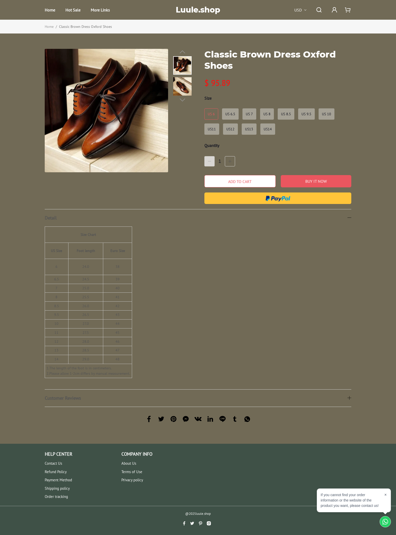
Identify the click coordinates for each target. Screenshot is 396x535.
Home (50, 10)
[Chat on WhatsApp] (385, 521)
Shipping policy (57, 488)
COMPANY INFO (136, 454)
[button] (182, 52)
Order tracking (56, 496)
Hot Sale (72, 10)
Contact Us (53, 463)
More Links (100, 10)
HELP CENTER (58, 454)
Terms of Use (131, 471)
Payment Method (58, 479)
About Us (128, 463)
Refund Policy (56, 471)
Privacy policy (132, 479)
